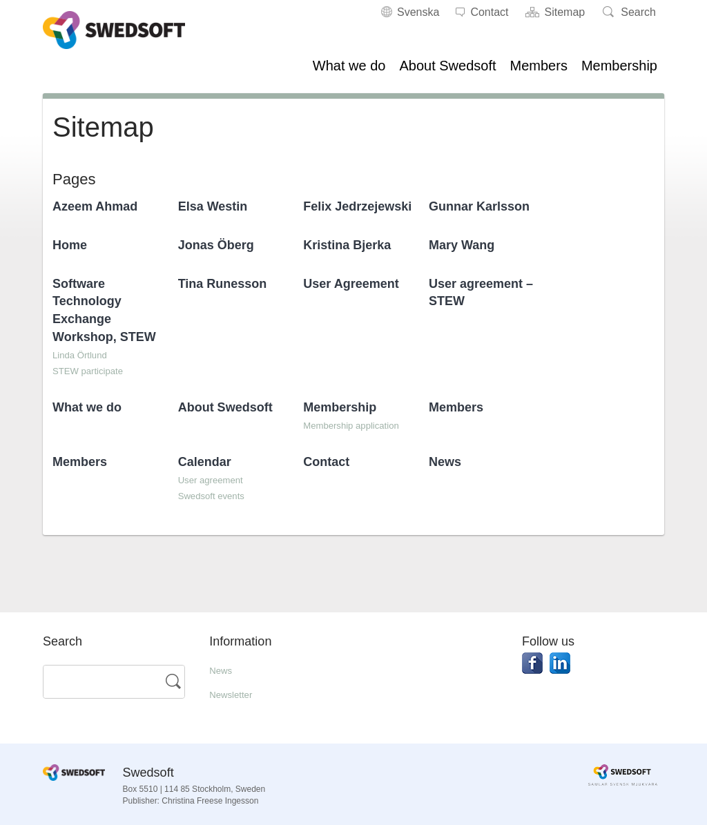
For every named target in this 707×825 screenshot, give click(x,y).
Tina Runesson (222, 284)
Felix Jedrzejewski (357, 206)
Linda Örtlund (85, 354)
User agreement (218, 479)
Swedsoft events (218, 495)
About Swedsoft (447, 65)
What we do (349, 65)
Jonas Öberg (216, 245)
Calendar (204, 462)
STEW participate (95, 370)
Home (69, 245)
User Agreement (350, 284)
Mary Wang (461, 245)
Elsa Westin (213, 206)
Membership (619, 65)
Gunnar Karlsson (479, 206)
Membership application (361, 425)
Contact (326, 462)
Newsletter (235, 694)
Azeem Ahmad (94, 206)
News (445, 462)
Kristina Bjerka (347, 245)
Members (539, 65)
